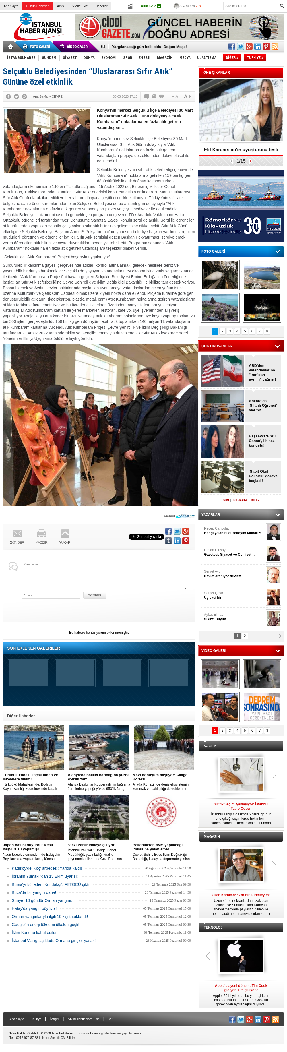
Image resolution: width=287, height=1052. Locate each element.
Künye (36, 1019)
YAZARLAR (210, 515)
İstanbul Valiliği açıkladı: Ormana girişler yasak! (54, 940)
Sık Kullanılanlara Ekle (84, 1019)
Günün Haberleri (37, 6)
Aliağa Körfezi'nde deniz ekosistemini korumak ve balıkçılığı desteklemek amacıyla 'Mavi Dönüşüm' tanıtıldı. (164, 782)
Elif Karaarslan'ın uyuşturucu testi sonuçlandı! (241, 151)
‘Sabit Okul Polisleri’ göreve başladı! (263, 476)
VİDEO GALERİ (213, 651)
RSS (111, 1019)
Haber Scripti (50, 1037)
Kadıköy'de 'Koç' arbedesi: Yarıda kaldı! (47, 868)
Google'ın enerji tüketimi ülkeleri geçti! (45, 924)
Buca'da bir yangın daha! (34, 892)
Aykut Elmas (234, 617)
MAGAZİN (212, 837)
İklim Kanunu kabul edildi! (34, 932)
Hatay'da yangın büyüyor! (34, 908)
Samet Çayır (234, 595)
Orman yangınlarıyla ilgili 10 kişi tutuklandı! (50, 916)
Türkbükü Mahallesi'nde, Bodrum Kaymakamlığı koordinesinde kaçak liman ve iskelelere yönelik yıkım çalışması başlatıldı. (34, 782)
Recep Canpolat (234, 530)
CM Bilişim (68, 1037)
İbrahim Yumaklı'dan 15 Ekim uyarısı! (45, 876)
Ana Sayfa (11, 6)
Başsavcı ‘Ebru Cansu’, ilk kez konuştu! (262, 440)
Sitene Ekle (80, 6)
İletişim (54, 1019)
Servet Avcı (234, 573)
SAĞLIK (210, 746)
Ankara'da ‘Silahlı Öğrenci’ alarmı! (263, 405)
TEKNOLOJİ (214, 927)
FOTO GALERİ (213, 251)
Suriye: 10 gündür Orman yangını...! (44, 900)
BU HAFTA (240, 500)
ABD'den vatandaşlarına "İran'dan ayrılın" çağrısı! (262, 372)
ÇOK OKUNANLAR (216, 346)
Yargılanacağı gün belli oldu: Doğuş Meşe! (149, 46)
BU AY (255, 500)
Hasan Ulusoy (234, 552)
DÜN (226, 500)
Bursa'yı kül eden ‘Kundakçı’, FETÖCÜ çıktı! (51, 884)
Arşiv (60, 6)
